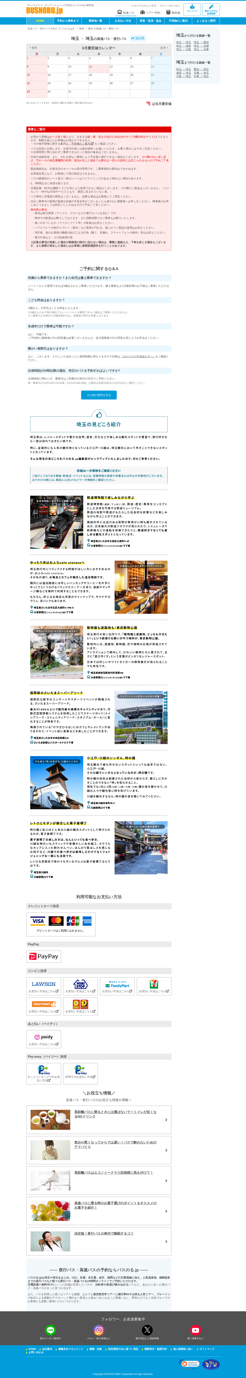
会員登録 (211, 10)
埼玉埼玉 (183, 42)
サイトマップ (206, 1349)
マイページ (192, 8)
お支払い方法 (123, 20)
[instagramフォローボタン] (98, 1330)
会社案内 (47, 1349)
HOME (40, 20)
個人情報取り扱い (183, 1349)
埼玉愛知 (201, 42)
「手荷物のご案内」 (81, 143)
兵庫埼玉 (201, 76)
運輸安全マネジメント (70, 1349)
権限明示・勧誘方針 (155, 1349)
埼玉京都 (201, 45)
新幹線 (173, 12)
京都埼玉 (201, 72)
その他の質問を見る (99, 395)
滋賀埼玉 (183, 72)
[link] (189, 1364)
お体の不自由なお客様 (143, 5)
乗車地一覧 (95, 20)
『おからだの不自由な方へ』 (137, 356)
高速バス (126, 12)
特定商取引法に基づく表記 (123, 1349)
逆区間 (137, 38)
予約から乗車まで (68, 20)
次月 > (164, 47)
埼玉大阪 (183, 49)
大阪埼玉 (183, 76)
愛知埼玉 (201, 69)
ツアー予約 (150, 12)
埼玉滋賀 (183, 45)
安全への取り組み (170, 5)
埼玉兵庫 (201, 49)
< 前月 (33, 47)
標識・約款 (95, 1349)
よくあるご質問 (205, 20)
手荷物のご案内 (178, 20)
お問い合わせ (36, 1352)
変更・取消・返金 (150, 20)
